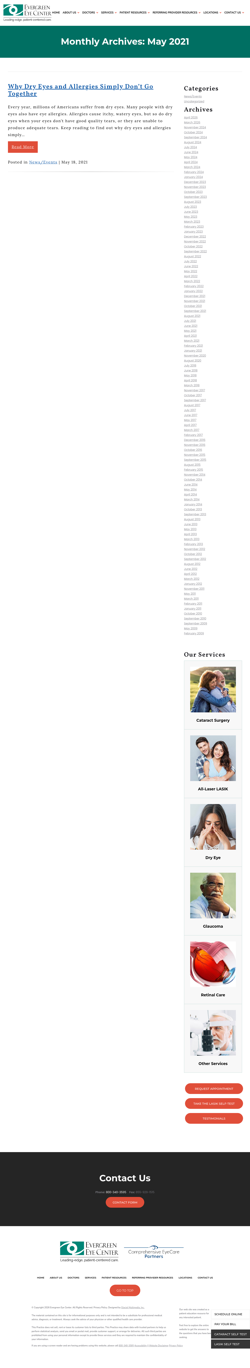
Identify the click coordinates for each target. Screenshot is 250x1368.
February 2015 (193, 470)
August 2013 (192, 519)
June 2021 (190, 326)
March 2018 (192, 385)
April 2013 (190, 534)
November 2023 (195, 187)
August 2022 (192, 256)
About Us (69, 12)
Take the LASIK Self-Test (214, 1103)
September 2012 (195, 559)
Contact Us (232, 12)
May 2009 (191, 628)
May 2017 (190, 420)
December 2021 (194, 296)
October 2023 (193, 192)
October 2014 (193, 480)
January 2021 (193, 351)
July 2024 (190, 147)
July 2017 (190, 410)
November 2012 (194, 549)
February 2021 (193, 346)
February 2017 (193, 435)
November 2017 (194, 390)
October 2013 (193, 509)
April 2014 (190, 494)
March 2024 (192, 167)
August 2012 (192, 564)
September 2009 (195, 623)
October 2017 (193, 395)
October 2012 (193, 554)
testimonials (214, 1118)
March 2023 (192, 222)
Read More (23, 146)
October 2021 (193, 306)
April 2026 (191, 117)
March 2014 (192, 499)
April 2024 (191, 162)
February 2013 (193, 544)
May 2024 (190, 157)
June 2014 (191, 485)
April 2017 (190, 425)
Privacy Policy (176, 1345)
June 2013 (190, 524)
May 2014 (190, 490)
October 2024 (193, 132)
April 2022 (191, 276)
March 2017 (191, 430)
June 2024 (191, 152)
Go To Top (125, 1290)
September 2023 (195, 197)
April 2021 (190, 336)
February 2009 (194, 633)
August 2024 (192, 142)
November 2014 (194, 475)
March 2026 (192, 122)
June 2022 (191, 266)
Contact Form (125, 1202)
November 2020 (195, 356)
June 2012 (190, 569)
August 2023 (192, 202)
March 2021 (191, 341)
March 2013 (192, 539)
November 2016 (194, 445)
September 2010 (195, 619)
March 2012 (191, 579)
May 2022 (190, 271)
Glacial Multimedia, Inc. (132, 1307)
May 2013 (190, 529)
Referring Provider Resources (175, 12)
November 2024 (195, 127)
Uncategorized (194, 101)
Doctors (88, 12)
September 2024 (195, 137)
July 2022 (190, 261)
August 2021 (192, 316)
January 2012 (193, 584)
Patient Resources (133, 12)
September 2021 (195, 311)
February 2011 (193, 604)
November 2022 (195, 241)
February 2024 (194, 172)
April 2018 (190, 380)
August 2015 (192, 465)
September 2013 (195, 514)
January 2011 (192, 609)
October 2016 (193, 450)
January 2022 (193, 291)
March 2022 (192, 281)
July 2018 (190, 365)
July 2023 (190, 207)
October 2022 (193, 246)
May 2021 (190, 331)
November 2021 (194, 301)
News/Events (43, 162)
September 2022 (195, 251)
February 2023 (194, 227)
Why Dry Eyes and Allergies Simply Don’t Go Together (80, 90)
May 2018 (190, 375)
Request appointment (214, 1089)
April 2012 (190, 574)
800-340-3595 (116, 1190)
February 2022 (194, 286)
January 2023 (193, 232)
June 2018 (191, 370)
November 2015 (194, 455)
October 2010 (193, 614)
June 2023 (191, 212)
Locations (210, 12)
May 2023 (190, 217)
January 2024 (193, 177)
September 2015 (195, 460)
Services (107, 12)
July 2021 (190, 321)
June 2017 (190, 415)
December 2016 (194, 440)
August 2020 (192, 361)
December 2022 (195, 237)
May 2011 (190, 594)
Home (56, 12)
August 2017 (192, 405)
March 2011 (191, 599)
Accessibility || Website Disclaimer (151, 1345)
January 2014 (193, 504)
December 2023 (195, 182)
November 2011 (194, 589)
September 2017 (195, 400)
